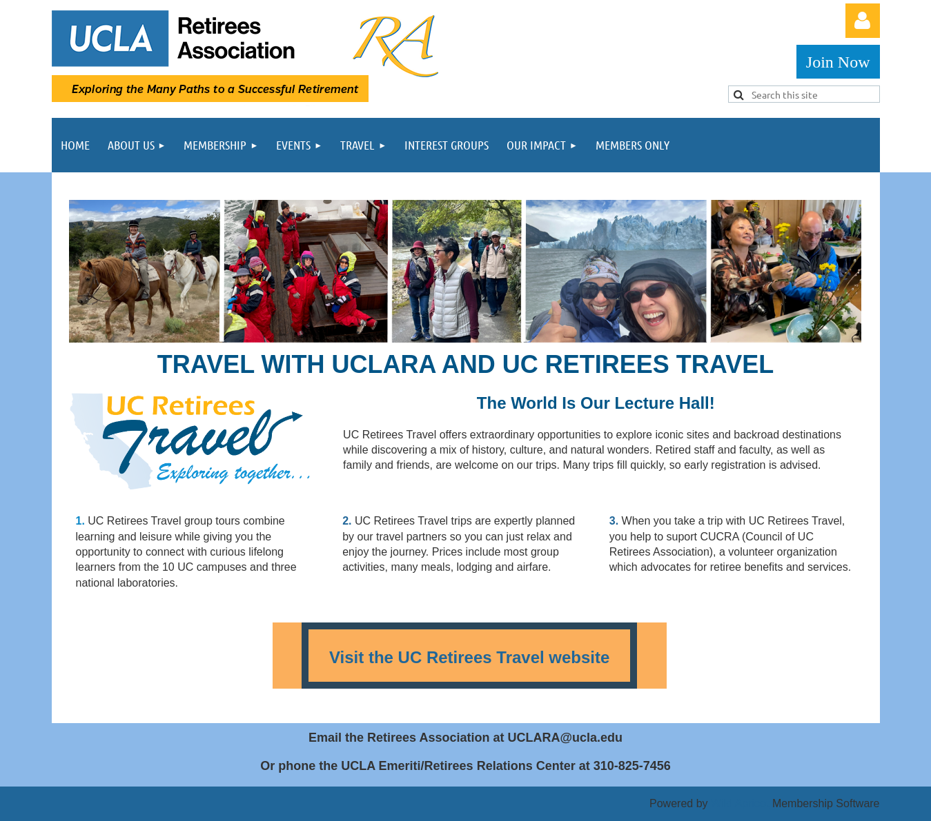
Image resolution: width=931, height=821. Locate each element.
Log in (862, 20)
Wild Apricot (740, 803)
